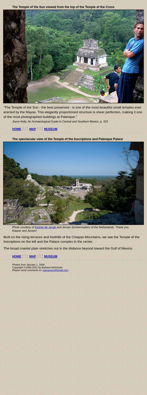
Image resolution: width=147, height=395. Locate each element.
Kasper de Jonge (46, 227)
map (32, 128)
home (16, 128)
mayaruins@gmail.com (55, 270)
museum (50, 128)
